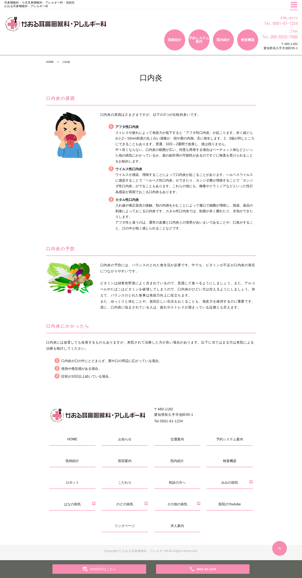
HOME (50, 62)
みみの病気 (229, 482)
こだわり (124, 482)
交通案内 (177, 439)
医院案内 (124, 461)
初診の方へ (177, 482)
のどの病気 (124, 504)
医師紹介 (174, 40)
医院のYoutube (230, 504)
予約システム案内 (199, 39)
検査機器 (247, 40)
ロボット (72, 482)
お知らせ (124, 439)
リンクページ (125, 526)
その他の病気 (177, 504)
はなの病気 (72, 504)
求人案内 (177, 526)
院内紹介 (223, 40)
